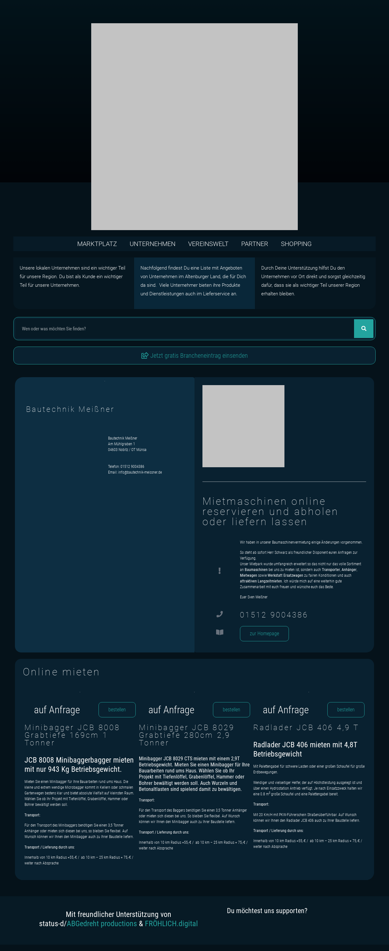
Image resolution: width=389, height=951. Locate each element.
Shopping (296, 244)
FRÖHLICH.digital (171, 923)
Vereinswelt (208, 244)
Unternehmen (152, 244)
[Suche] (363, 328)
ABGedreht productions (102, 923)
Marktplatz (97, 244)
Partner (254, 244)
